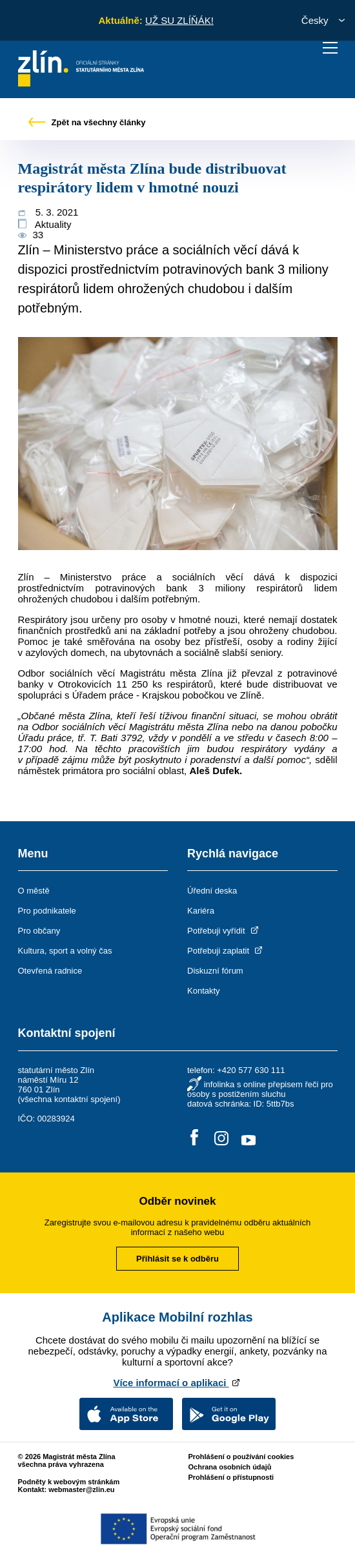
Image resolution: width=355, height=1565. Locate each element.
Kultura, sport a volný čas (65, 951)
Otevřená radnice (50, 971)
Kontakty (203, 991)
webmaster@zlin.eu (81, 1489)
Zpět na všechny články (87, 122)
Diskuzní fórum (215, 971)
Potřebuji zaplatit (226, 951)
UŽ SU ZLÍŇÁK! (179, 20)
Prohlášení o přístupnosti (231, 1477)
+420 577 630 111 (251, 1070)
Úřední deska (212, 890)
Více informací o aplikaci (177, 1382)
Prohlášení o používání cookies (241, 1456)
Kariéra (200, 910)
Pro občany (39, 931)
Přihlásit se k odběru (177, 1258)
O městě (34, 890)
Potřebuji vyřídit (223, 931)
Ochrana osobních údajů (230, 1467)
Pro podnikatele (47, 910)
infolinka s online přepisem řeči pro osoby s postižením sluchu (260, 1089)
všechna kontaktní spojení (69, 1099)
